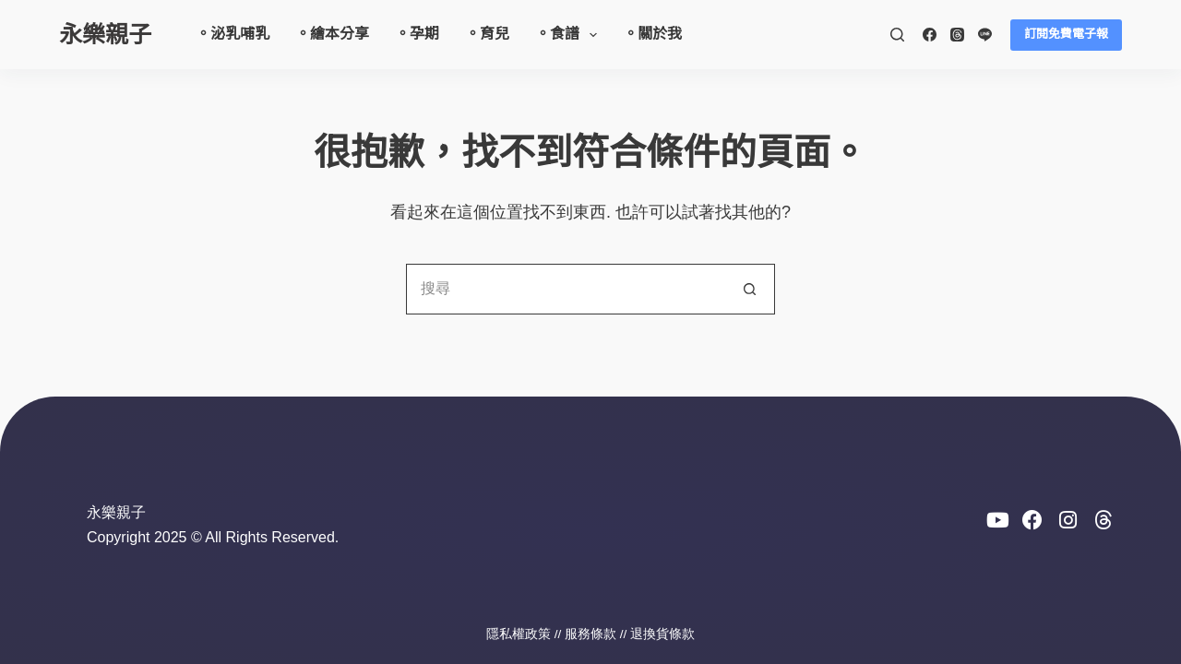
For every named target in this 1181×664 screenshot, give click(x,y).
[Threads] (957, 35)
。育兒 (487, 34)
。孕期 (417, 34)
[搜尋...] (565, 289)
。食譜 (569, 35)
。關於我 (652, 34)
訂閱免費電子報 (1066, 34)
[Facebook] (929, 35)
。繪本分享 (332, 34)
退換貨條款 (662, 634)
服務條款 (590, 634)
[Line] (985, 35)
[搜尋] (897, 35)
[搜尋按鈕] (749, 289)
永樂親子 (105, 34)
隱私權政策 (518, 634)
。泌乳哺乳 (232, 34)
